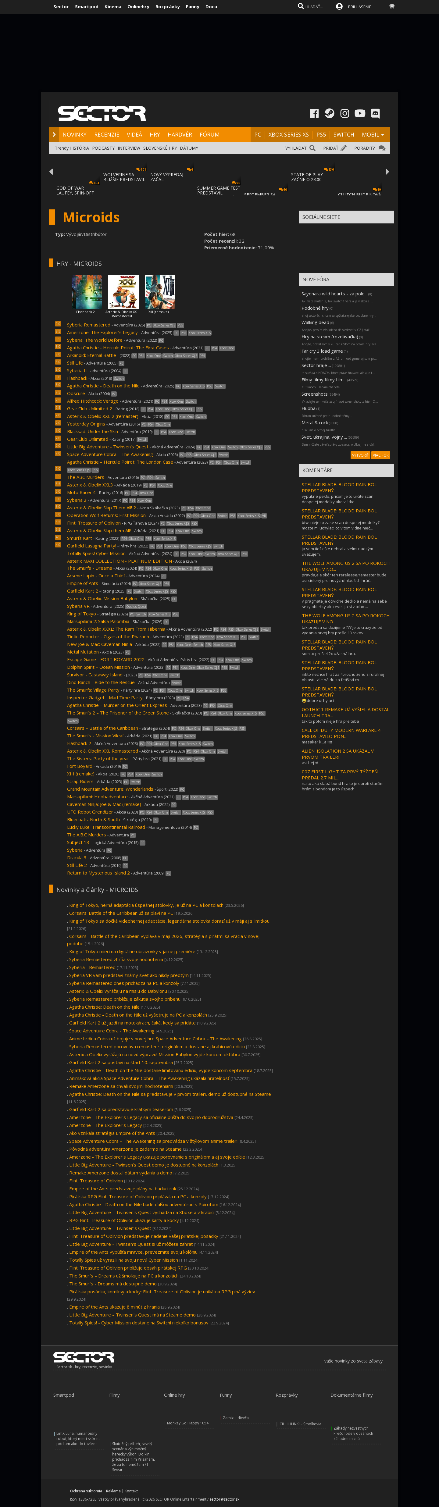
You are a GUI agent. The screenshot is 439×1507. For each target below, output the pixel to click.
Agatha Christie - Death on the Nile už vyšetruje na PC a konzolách (138, 1015)
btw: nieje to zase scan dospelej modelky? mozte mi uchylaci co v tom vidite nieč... (341, 525)
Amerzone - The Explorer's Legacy (105, 1125)
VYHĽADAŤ (296, 148)
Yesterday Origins (86, 424)
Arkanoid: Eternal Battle (91, 355)
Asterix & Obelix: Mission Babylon (102, 598)
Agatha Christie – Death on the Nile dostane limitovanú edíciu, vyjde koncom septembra (160, 1070)
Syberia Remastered (89, 325)
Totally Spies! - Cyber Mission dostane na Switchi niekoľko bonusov (139, 1323)
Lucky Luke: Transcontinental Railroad (106, 827)
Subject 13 (78, 842)
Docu (211, 6)
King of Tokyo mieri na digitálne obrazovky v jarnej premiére (132, 951)
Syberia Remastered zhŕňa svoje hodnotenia (116, 959)
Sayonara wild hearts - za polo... (334, 293)
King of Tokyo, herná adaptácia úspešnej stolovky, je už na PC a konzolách (146, 905)
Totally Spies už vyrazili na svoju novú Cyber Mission (123, 1260)
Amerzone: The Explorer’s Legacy (102, 332)
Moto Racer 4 (81, 492)
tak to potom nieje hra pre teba (330, 721)
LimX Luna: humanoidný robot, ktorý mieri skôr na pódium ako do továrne (78, 1438)
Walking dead (315, 322)
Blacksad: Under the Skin (92, 431)
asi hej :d (310, 762)
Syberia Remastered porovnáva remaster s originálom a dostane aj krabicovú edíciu (157, 1046)
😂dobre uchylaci (318, 700)
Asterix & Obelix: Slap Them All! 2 (101, 507)
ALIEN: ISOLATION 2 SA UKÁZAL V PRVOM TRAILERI (338, 754)
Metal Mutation (83, 652)
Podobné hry (315, 308)
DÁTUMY (189, 148)
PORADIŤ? (364, 148)
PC (257, 134)
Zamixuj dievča (236, 1417)
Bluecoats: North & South (93, 819)
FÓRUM (210, 134)
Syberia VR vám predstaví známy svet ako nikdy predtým (129, 975)
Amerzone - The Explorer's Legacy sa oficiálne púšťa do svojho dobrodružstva (151, 1117)
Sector (61, 6)
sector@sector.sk (224, 1499)
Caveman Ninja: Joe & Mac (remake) (104, 804)
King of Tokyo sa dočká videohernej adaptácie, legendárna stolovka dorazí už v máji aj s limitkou (169, 921)
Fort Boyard (79, 766)
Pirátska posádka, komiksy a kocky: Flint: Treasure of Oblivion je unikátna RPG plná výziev (162, 1291)
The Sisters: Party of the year (98, 758)
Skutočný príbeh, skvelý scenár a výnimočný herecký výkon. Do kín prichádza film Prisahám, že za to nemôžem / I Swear (133, 1456)
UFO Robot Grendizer (90, 812)
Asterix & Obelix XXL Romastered (121, 313)
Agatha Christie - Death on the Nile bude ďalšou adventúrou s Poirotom (143, 1204)
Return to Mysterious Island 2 (98, 873)
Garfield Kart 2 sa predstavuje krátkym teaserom (121, 1109)
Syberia (75, 850)
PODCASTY (103, 148)
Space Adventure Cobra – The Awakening (110, 454)
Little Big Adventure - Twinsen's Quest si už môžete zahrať (131, 1244)
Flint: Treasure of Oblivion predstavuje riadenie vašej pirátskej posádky (143, 1236)
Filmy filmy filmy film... (324, 379)
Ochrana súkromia (86, 1491)
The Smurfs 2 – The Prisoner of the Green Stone (118, 713)
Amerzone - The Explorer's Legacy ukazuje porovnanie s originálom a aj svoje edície (157, 1157)
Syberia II (77, 370)
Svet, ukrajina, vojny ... (324, 437)
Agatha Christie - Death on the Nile (103, 386)
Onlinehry (138, 6)
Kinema (113, 6)
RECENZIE (106, 134)
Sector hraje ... (316, 365)
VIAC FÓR (381, 455)
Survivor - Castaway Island (95, 675)
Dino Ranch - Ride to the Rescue (101, 682)
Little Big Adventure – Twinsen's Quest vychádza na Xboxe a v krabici (141, 1212)
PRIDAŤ (330, 148)
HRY (155, 134)
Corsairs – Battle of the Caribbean (102, 728)
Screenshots (315, 394)
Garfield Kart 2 (82, 591)
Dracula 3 (77, 857)
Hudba (309, 408)
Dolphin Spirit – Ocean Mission (98, 667)
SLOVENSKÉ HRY (160, 148)
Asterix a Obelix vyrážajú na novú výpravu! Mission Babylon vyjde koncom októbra (154, 1054)
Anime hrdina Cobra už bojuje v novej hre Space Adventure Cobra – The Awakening (155, 1038)
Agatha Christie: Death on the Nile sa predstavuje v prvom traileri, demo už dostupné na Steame (170, 1094)
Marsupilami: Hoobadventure (97, 796)
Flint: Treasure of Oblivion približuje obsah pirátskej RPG (128, 1268)
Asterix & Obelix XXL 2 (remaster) (102, 416)
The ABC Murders (85, 477)
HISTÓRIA (79, 148)
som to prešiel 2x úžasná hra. (329, 653)
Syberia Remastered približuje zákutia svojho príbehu (124, 999)
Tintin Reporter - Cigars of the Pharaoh (108, 636)
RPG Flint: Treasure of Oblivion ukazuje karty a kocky (124, 1220)
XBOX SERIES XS (289, 134)
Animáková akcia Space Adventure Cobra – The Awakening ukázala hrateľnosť (149, 1078)
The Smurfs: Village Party (93, 690)
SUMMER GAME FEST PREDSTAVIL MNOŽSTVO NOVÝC (219, 193)
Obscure (76, 393)
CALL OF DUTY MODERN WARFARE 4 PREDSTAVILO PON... (341, 733)
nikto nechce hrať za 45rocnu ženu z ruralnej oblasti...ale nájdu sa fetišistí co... (343, 677)
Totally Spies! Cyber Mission (96, 553)
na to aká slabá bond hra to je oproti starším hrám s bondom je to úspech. (343, 786)
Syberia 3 (77, 500)
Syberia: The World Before (95, 340)
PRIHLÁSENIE (359, 6)
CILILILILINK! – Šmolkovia (300, 1424)
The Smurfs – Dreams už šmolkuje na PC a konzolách (124, 1276)
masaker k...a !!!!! (317, 742)
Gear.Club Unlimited (87, 439)
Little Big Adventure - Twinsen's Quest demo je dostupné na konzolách (143, 1165)
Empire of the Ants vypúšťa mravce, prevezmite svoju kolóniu (133, 1252)
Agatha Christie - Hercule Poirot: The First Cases (118, 347)
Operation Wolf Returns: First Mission (106, 515)
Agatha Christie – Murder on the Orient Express (117, 705)
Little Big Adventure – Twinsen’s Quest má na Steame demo (132, 1315)
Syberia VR (78, 606)
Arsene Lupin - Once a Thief (96, 575)
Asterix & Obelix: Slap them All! (99, 530)
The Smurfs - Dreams (89, 568)
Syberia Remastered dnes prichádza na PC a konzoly (124, 983)
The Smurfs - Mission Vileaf (95, 735)
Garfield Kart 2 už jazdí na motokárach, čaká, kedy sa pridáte (132, 1023)
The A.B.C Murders (86, 835)
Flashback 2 (85, 311)
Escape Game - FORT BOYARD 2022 (106, 659)
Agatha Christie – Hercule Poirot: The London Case (120, 462)
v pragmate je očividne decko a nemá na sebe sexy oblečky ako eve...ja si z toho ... (344, 603)
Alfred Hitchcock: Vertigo (93, 401)
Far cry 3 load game (322, 351)
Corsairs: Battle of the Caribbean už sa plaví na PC (121, 913)
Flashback (77, 378)
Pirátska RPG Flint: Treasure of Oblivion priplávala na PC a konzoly (138, 1196)
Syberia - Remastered (92, 967)
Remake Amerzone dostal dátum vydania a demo (120, 1173)
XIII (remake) (158, 311)
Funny (192, 6)
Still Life (75, 363)
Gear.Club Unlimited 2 (89, 408)
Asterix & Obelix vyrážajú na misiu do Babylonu (118, 991)
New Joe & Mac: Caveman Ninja (99, 644)
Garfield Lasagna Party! (91, 546)
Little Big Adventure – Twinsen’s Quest (110, 1228)
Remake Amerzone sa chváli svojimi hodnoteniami (121, 1086)
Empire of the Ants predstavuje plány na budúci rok (122, 1188)
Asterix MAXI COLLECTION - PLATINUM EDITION (119, 561)
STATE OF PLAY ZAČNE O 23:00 (307, 177)
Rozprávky (167, 6)
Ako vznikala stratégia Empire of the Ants (112, 1133)
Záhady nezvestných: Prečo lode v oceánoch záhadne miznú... (353, 1433)
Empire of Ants (82, 583)
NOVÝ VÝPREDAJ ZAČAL (166, 177)
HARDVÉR (180, 134)
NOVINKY (74, 134)
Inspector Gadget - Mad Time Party (105, 697)
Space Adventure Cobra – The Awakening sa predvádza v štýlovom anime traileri (153, 1141)
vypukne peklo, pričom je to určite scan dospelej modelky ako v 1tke (337, 498)
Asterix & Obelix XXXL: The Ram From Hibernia (116, 629)
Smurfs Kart (79, 538)
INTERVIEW (129, 148)
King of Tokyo (81, 614)
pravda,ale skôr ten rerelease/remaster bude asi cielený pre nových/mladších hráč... (344, 577)
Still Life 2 (77, 865)
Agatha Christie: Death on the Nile (104, 1007)
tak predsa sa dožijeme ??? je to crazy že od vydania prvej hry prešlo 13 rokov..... (342, 630)
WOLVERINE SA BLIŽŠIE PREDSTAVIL (124, 177)
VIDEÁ (134, 134)
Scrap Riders (80, 781)
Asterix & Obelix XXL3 (90, 485)
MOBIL (370, 134)
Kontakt (131, 1491)
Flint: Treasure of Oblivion (94, 523)
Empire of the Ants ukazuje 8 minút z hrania (114, 1307)
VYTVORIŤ (360, 455)
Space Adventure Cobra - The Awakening (112, 1031)
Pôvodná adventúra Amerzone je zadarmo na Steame (126, 1149)
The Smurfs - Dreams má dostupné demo (113, 1284)
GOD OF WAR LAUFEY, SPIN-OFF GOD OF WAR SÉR (75, 193)
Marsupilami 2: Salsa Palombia (98, 621)
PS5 (321, 134)
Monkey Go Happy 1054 (188, 1423)
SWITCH (344, 134)
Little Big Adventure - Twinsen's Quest (107, 447)
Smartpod (86, 6)
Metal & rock (315, 422)
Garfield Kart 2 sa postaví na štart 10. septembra (121, 1062)
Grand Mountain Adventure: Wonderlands (110, 789)
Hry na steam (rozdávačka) (330, 336)
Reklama (113, 1491)
